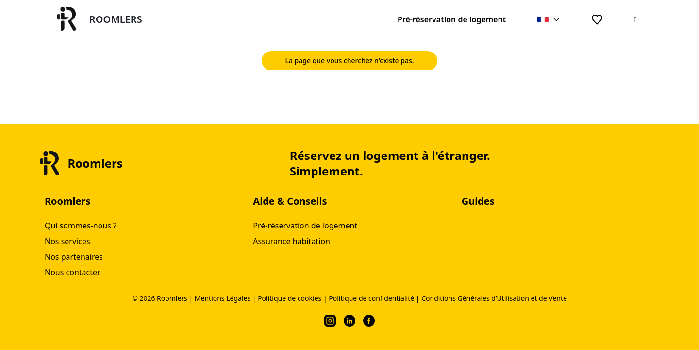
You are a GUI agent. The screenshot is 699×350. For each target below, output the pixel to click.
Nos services (67, 241)
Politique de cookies (289, 298)
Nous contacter (72, 272)
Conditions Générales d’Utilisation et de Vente (494, 298)
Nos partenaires (74, 256)
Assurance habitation (291, 241)
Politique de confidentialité (371, 298)
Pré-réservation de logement (452, 19)
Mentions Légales (222, 298)
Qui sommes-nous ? (80, 225)
